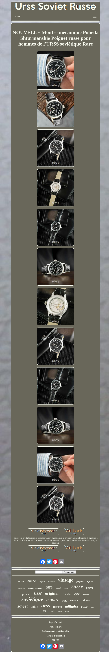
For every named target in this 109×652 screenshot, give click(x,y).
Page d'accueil (55, 622)
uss (92, 607)
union (34, 606)
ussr (38, 593)
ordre (74, 600)
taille (67, 612)
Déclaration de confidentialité (55, 631)
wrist (58, 588)
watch (60, 612)
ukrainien (51, 581)
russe (77, 586)
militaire (71, 606)
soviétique (32, 599)
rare (49, 586)
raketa (85, 600)
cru (44, 610)
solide (66, 588)
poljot (89, 587)
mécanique (71, 593)
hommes (86, 595)
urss (45, 605)
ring (64, 600)
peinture (26, 594)
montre (52, 599)
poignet (80, 581)
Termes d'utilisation (55, 636)
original (52, 593)
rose (84, 606)
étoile (52, 611)
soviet (22, 606)
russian (57, 606)
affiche (90, 581)
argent (42, 581)
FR (58, 640)
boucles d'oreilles (35, 588)
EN (53, 640)
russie (21, 581)
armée (32, 581)
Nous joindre (55, 627)
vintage (65, 580)
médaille (21, 588)
